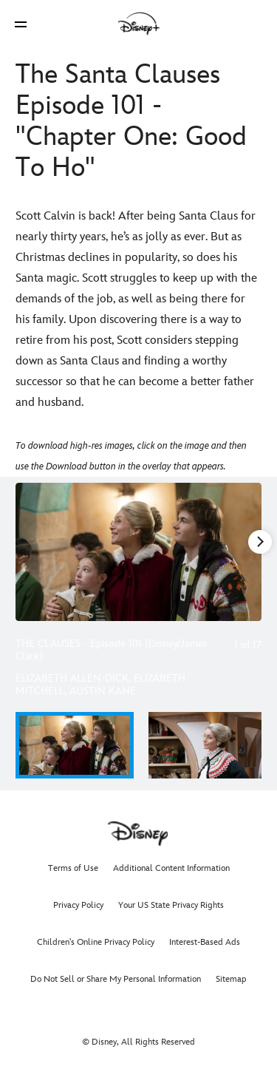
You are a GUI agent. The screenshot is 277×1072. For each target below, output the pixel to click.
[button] (20, 24)
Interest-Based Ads (204, 942)
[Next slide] (250, 552)
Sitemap (231, 979)
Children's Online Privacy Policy (95, 942)
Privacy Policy (78, 905)
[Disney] (139, 23)
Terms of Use (73, 868)
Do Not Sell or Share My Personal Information (115, 979)
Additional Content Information (171, 868)
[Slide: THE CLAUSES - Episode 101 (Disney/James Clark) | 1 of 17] (138, 552)
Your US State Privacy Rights (171, 905)
